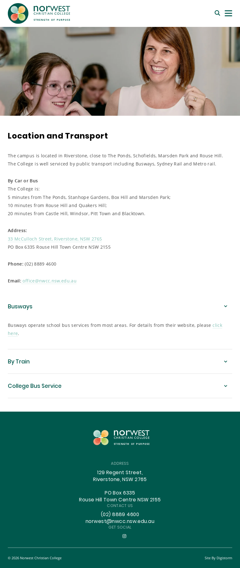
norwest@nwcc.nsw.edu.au (120, 522)
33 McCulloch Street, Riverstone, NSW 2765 (55, 239)
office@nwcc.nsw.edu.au (49, 281)
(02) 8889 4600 (120, 515)
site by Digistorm (218, 557)
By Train (19, 362)
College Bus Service (35, 386)
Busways (20, 307)
